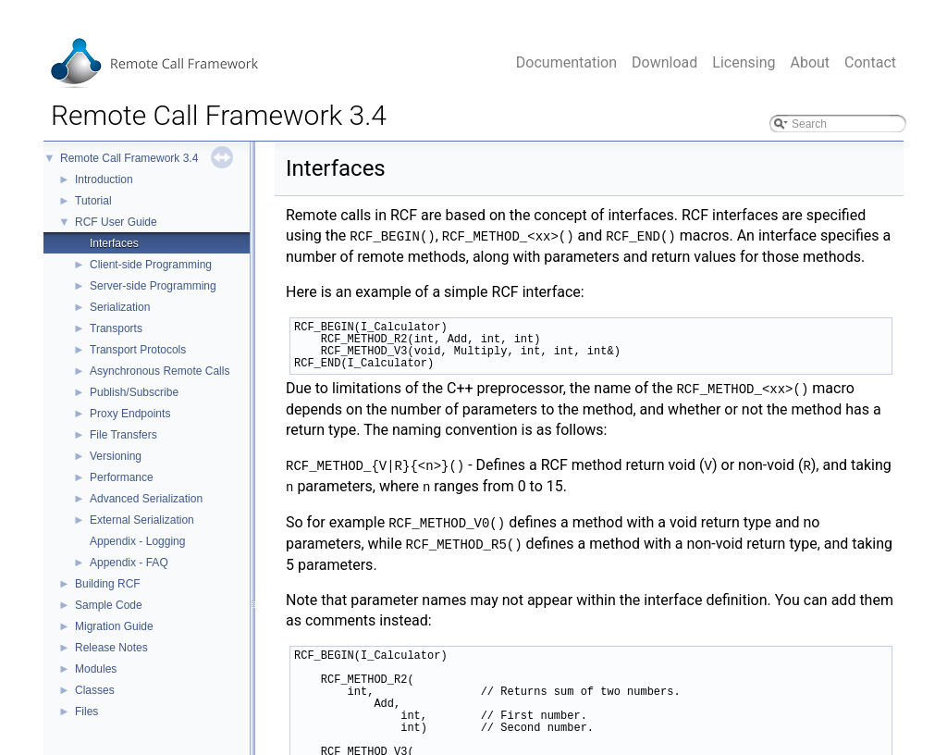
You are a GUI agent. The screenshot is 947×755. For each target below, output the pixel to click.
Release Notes (111, 647)
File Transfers (123, 434)
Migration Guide (114, 626)
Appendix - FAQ (129, 562)
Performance (122, 477)
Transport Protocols (138, 349)
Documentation (566, 62)
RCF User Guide (116, 222)
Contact (870, 62)
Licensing (743, 62)
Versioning (115, 456)
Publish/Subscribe (134, 392)
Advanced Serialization (146, 498)
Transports (116, 328)
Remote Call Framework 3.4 (129, 158)
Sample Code (108, 605)
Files (86, 711)
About (810, 62)
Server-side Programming (153, 285)
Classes (95, 690)
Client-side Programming (151, 264)
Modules (96, 668)
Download (664, 62)
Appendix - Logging (137, 541)
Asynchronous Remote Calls (159, 371)
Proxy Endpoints (130, 413)
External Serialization (142, 520)
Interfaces (114, 243)
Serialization (120, 307)
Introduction (104, 179)
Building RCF (108, 583)
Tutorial (93, 200)
